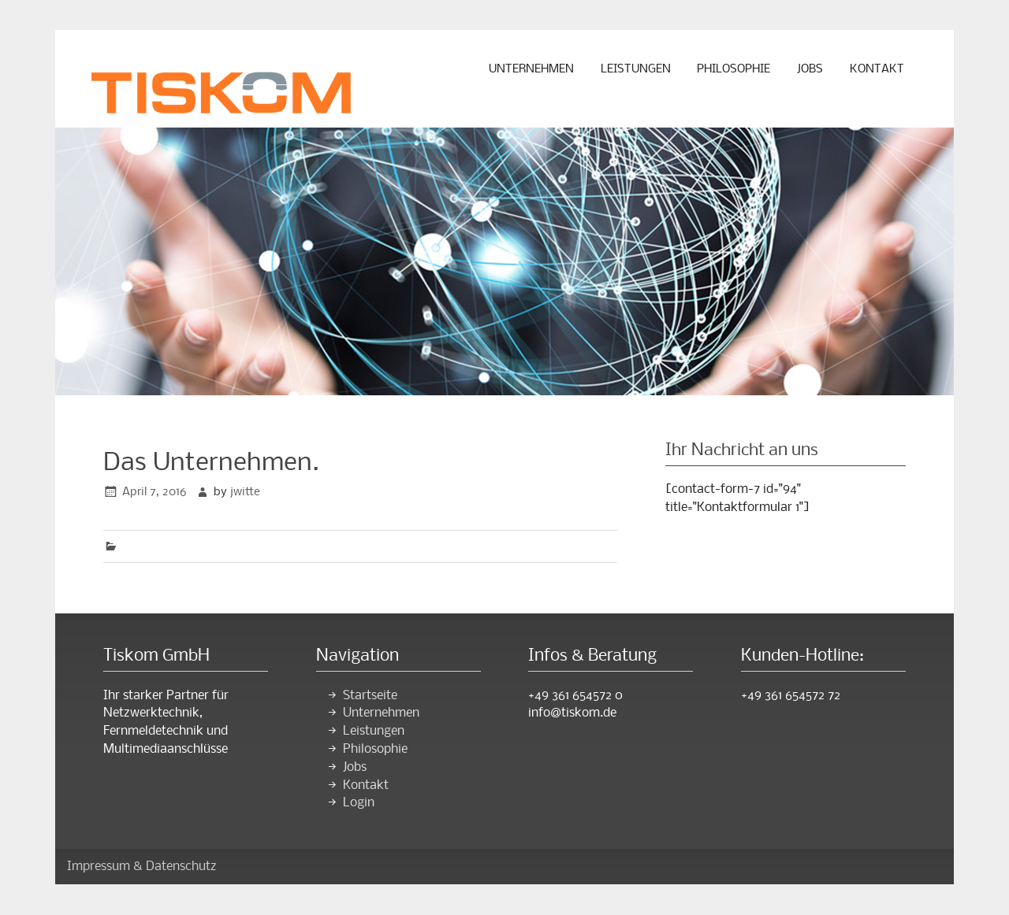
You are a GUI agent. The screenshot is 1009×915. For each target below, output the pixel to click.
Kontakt (877, 69)
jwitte (245, 492)
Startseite (370, 695)
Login (358, 802)
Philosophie (733, 69)
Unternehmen (531, 69)
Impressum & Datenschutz (142, 866)
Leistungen (636, 69)
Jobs (810, 69)
